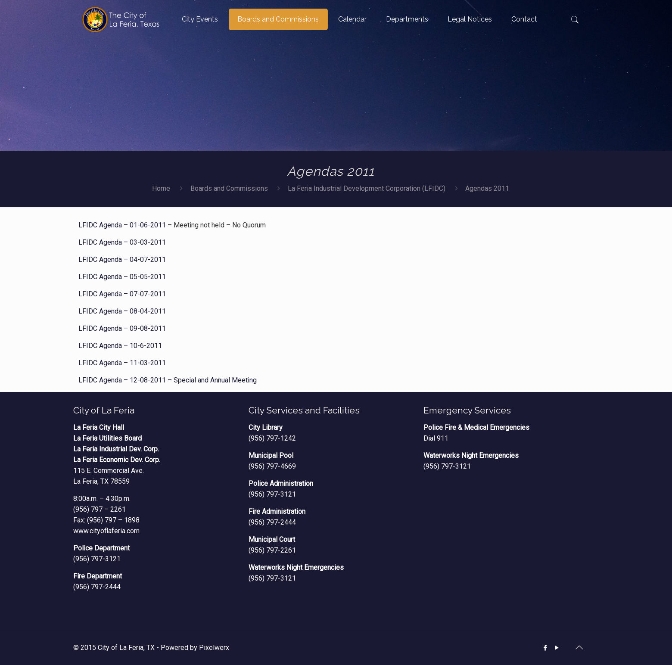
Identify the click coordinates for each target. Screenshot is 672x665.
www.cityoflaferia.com (106, 531)
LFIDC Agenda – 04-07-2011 (122, 259)
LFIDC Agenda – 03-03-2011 (122, 242)
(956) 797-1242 (272, 438)
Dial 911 (435, 438)
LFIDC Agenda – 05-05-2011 (122, 277)
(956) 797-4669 (272, 466)
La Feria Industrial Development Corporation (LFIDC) (366, 188)
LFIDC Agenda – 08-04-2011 (122, 311)
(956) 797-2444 (97, 587)
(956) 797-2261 (272, 550)
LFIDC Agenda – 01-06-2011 (122, 225)
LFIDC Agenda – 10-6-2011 (120, 346)
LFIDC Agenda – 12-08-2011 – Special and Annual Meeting (167, 380)
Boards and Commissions (229, 188)
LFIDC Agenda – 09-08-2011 (122, 328)
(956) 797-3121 (97, 559)
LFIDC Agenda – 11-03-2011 (122, 363)
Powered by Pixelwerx (195, 647)
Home (161, 188)
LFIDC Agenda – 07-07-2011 (122, 294)
